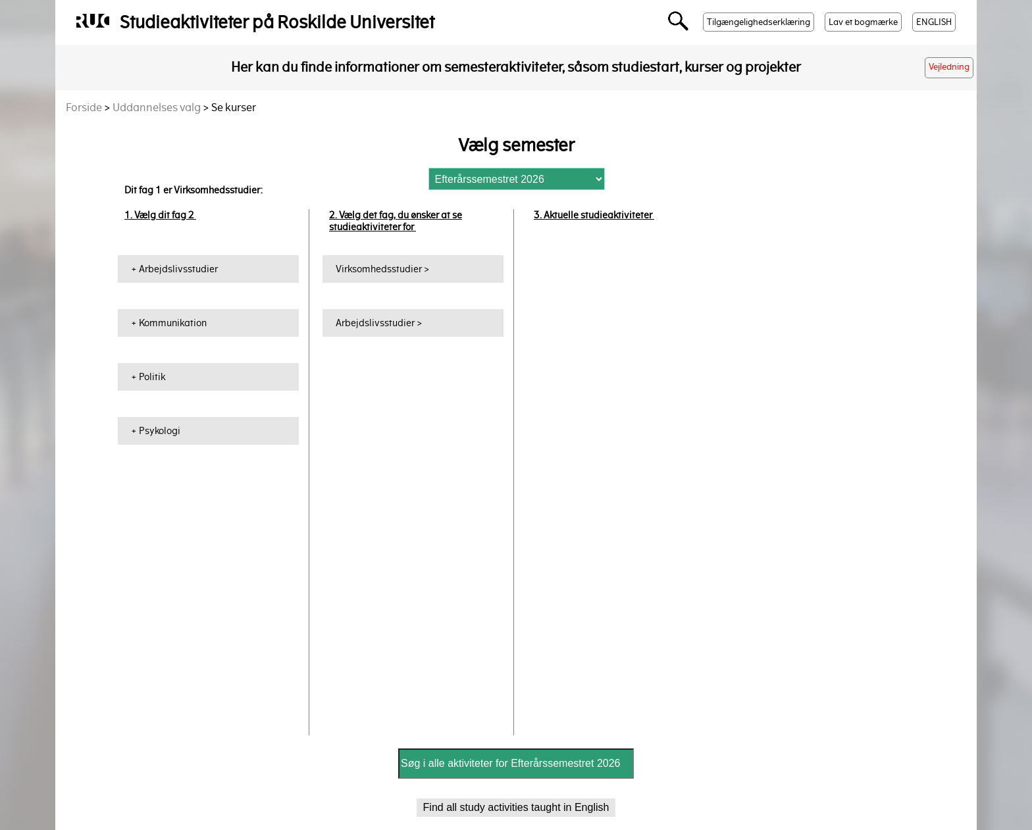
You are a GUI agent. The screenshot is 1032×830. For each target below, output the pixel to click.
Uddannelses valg (157, 107)
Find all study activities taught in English (516, 807)
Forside (84, 107)
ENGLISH (934, 22)
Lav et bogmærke (863, 22)
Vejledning (949, 66)
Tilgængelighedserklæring (758, 22)
